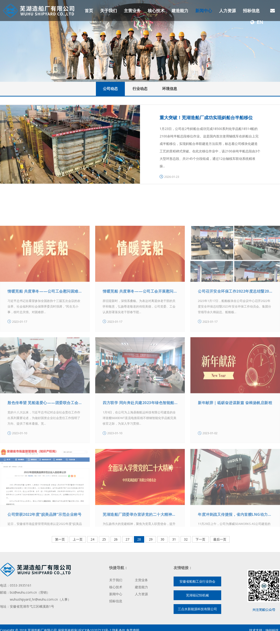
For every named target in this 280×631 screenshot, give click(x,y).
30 (162, 539)
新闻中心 (203, 10)
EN (256, 22)
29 (151, 539)
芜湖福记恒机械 (197, 595)
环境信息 (169, 89)
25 (104, 539)
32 (186, 539)
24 (92, 539)
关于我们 (108, 10)
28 (139, 539)
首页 (89, 10)
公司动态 (110, 89)
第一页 (60, 539)
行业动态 (140, 89)
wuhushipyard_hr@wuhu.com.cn (34, 599)
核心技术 (156, 10)
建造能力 (180, 10)
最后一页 (219, 539)
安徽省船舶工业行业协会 (197, 581)
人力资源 (227, 10)
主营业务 (132, 10)
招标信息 (251, 10)
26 (116, 539)
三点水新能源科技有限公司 (197, 609)
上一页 (78, 539)
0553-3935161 (21, 585)
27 (127, 539)
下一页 (200, 539)
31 (174, 539)
